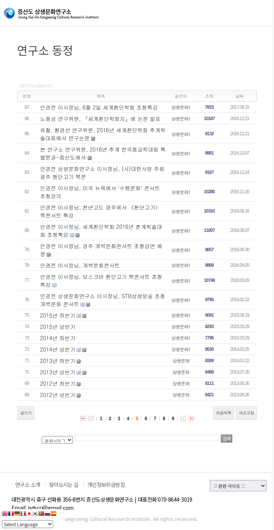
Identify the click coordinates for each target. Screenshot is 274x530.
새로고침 (246, 413)
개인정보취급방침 (106, 484)
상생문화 (181, 360)
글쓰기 (25, 413)
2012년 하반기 (58, 383)
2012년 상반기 (58, 395)
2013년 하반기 (58, 360)
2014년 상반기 (58, 349)
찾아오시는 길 (64, 484)
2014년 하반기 (58, 338)
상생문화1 (181, 107)
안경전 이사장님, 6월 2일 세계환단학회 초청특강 (99, 107)
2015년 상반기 (58, 326)
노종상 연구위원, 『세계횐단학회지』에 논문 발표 (100, 118)
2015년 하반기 (58, 315)
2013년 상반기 (58, 372)
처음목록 (223, 413)
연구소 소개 (27, 484)
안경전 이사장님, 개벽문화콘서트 (80, 265)
